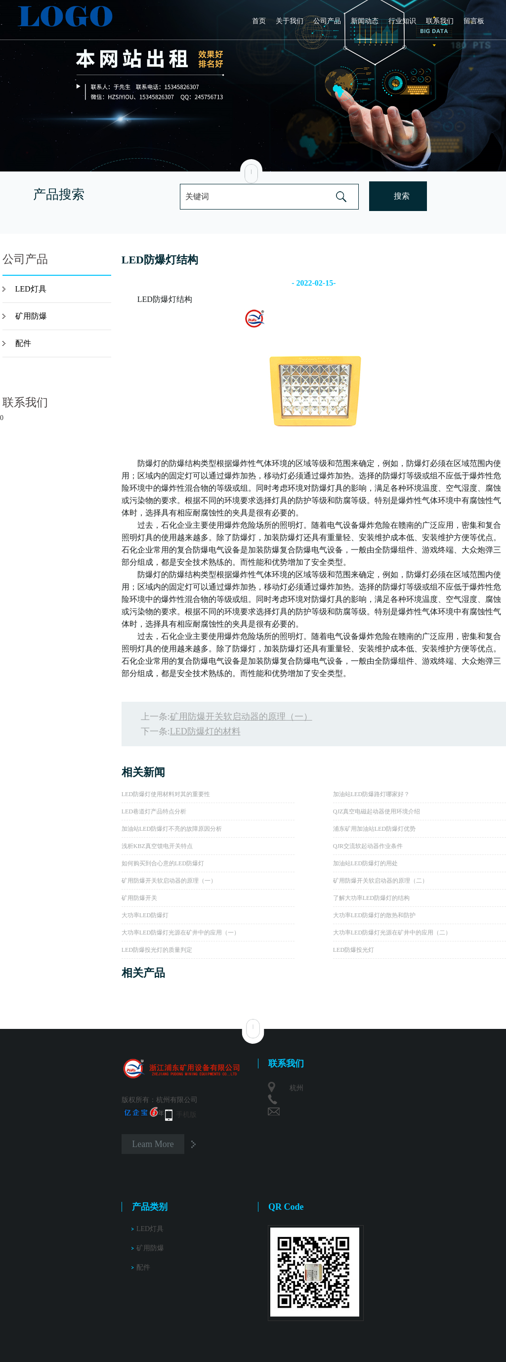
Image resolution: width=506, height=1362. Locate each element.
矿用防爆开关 (139, 897)
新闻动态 (365, 21)
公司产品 (327, 21)
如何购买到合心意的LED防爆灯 (163, 863)
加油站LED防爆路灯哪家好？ (371, 794)
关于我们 (289, 21)
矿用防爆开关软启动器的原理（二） (380, 880)
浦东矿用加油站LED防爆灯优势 (374, 828)
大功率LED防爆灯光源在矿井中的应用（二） (392, 932)
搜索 (402, 196)
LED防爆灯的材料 (205, 731)
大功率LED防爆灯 (145, 915)
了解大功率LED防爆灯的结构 (371, 897)
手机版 (186, 1114)
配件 (23, 343)
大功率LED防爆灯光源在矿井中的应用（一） (181, 932)
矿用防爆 (31, 316)
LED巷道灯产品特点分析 (154, 811)
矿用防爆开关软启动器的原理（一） (241, 717)
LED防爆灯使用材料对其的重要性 (166, 794)
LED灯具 (30, 289)
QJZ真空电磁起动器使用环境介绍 (377, 811)
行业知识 (402, 21)
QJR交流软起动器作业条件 (368, 846)
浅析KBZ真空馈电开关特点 (157, 846)
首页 (259, 21)
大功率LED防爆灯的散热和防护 (374, 915)
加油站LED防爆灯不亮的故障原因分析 (172, 828)
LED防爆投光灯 (353, 949)
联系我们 (440, 21)
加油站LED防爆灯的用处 (365, 863)
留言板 (474, 21)
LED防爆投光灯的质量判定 (157, 949)
